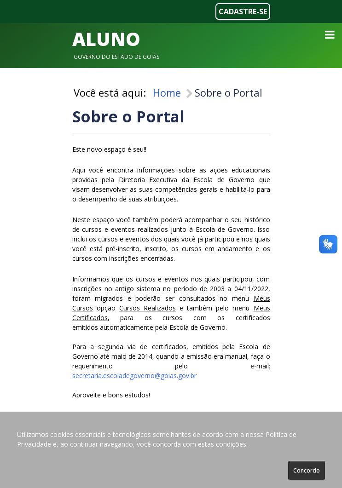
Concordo (306, 470)
